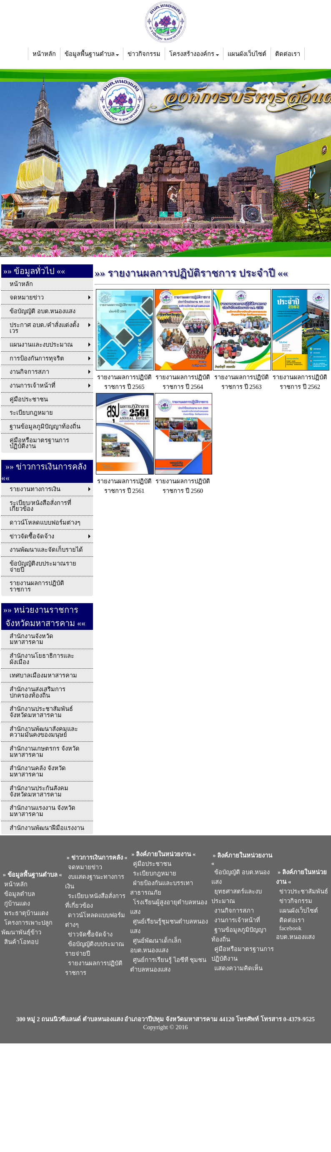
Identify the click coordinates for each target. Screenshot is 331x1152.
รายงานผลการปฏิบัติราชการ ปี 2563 (242, 377)
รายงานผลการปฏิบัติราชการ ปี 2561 (125, 481)
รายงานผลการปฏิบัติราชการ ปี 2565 (125, 377)
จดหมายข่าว (83, 867)
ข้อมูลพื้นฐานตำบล (92, 54)
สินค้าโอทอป (19, 942)
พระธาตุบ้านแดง (24, 913)
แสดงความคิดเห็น (237, 968)
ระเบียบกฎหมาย (153, 873)
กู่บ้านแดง (15, 903)
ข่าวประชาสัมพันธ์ (302, 891)
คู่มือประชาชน (150, 863)
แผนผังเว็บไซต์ (247, 54)
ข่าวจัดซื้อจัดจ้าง (89, 934)
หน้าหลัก (44, 54)
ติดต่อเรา (287, 54)
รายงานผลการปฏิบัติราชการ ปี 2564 (184, 377)
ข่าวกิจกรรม (144, 54)
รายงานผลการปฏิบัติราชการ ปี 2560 (184, 481)
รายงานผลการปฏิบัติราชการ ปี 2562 (301, 377)
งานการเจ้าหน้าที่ (235, 920)
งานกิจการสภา (232, 910)
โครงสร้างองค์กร (194, 54)
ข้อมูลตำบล (18, 894)
